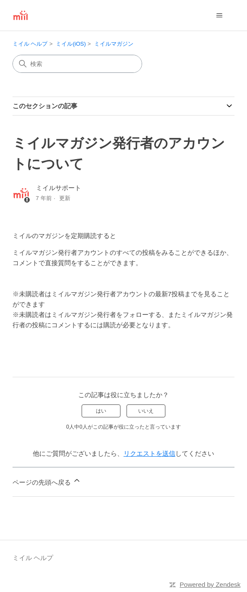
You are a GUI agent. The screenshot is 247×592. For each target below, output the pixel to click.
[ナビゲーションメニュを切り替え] (219, 15)
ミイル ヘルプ (30, 44)
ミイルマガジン (113, 44)
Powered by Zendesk (210, 584)
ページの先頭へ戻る (47, 481)
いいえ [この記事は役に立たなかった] (146, 411)
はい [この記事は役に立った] (101, 411)
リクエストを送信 (149, 453)
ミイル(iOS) (71, 44)
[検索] (77, 63)
